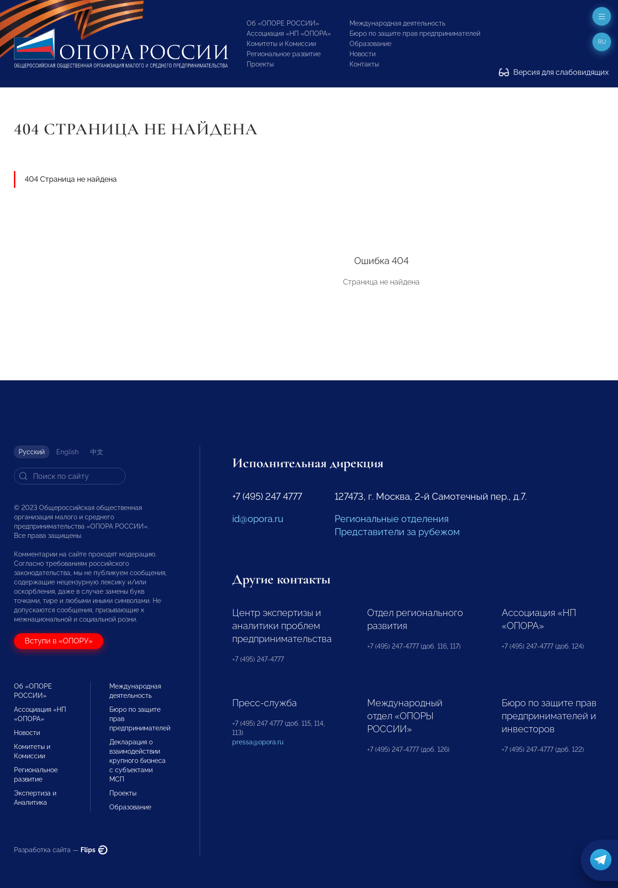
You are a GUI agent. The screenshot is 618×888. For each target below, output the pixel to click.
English (67, 452)
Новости (362, 54)
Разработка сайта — (60, 850)
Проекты (260, 64)
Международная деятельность (397, 23)
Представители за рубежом (397, 531)
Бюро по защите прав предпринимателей (414, 33)
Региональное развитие (284, 54)
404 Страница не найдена (71, 179)
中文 (96, 452)
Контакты (364, 64)
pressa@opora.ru (257, 742)
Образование (370, 43)
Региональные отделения (392, 518)
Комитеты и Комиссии (281, 43)
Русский (32, 452)
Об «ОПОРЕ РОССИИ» (283, 23)
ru (602, 42)
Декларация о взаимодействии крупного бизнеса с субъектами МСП (137, 760)
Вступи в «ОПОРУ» (59, 640)
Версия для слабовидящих (554, 72)
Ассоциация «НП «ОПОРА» (289, 33)
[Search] (70, 476)
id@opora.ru (257, 518)
